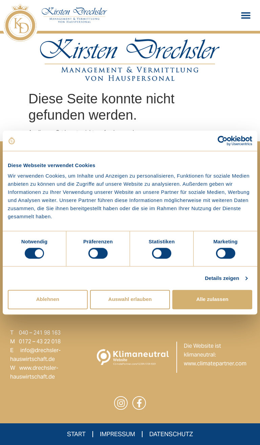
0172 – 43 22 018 (40, 341)
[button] (245, 15)
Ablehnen (47, 299)
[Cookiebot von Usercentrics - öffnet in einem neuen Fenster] (222, 141)
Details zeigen (222, 278)
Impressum (117, 434)
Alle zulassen (212, 299)
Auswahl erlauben (130, 299)
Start (76, 434)
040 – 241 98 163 (40, 332)
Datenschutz (171, 434)
